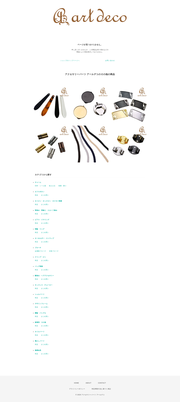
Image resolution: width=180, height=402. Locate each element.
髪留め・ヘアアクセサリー (44, 276)
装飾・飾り (62, 186)
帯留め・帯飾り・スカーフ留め (46, 210)
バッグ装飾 (39, 266)
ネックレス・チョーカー (43, 285)
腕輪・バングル (40, 313)
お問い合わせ (110, 60)
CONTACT (102, 383)
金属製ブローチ (40, 251)
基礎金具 (38, 350)
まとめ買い (45, 195)
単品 (36, 195)
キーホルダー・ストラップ (44, 238)
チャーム (38, 182)
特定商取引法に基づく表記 (101, 389)
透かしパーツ (39, 341)
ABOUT (88, 383)
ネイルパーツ (39, 332)
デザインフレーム (41, 304)
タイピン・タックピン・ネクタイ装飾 (48, 201)
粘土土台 (52, 186)
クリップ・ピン (40, 257)
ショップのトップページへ (70, 60)
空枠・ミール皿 (40, 186)
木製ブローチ (54, 251)
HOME (76, 383)
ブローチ (38, 248)
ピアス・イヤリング (42, 220)
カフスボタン (39, 192)
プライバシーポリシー (77, 389)
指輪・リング (39, 229)
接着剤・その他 (40, 322)
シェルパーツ (39, 294)
